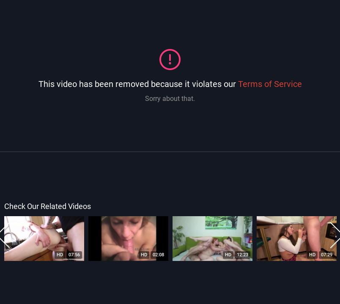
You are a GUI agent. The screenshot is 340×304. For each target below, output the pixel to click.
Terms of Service (270, 84)
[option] (44, 238)
